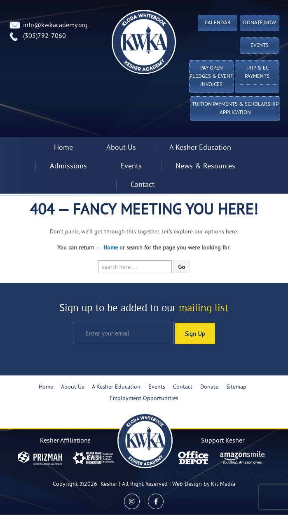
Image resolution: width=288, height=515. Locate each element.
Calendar (218, 23)
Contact (143, 185)
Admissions (68, 166)
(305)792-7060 (44, 36)
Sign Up (195, 333)
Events (260, 45)
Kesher (109, 483)
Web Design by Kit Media (203, 483)
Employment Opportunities (144, 398)
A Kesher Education (200, 148)
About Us (121, 148)
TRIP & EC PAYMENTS (257, 72)
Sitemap (236, 386)
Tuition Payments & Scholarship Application (235, 108)
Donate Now (259, 23)
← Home (107, 248)
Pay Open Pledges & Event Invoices (211, 76)
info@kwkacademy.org (55, 25)
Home (63, 148)
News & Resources (205, 166)
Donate (209, 386)
